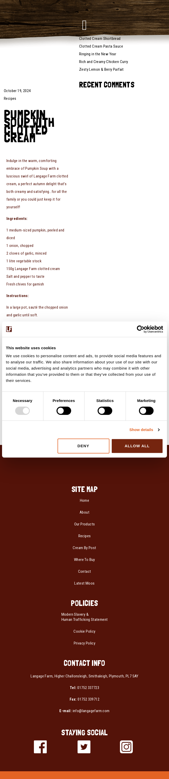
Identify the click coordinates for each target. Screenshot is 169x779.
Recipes (10, 98)
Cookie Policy (84, 631)
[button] (84, 25)
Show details (141, 429)
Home (84, 500)
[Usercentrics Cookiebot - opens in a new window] (140, 329)
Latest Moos (84, 583)
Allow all (137, 446)
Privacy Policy (85, 643)
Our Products (84, 524)
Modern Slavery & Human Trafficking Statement (84, 617)
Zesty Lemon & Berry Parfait (101, 69)
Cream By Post (84, 547)
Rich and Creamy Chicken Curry (103, 61)
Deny (83, 446)
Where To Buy (84, 559)
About (84, 512)
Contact (84, 571)
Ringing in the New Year (97, 54)
